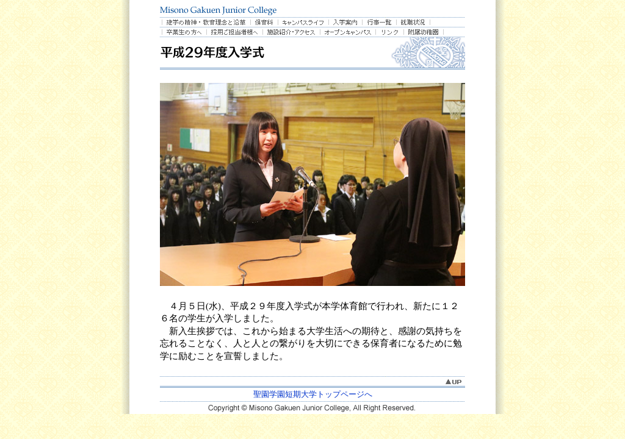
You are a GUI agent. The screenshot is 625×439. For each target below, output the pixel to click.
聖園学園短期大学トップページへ (312, 394)
